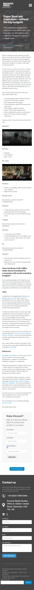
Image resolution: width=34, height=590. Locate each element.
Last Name (10, 438)
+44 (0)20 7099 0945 (17, 496)
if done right (13, 347)
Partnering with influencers (10, 355)
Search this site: (5, 579)
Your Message (6, 542)
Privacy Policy (6, 576)
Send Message (9, 556)
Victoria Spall (9, 45)
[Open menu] (30, 5)
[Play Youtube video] (17, 137)
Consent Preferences (9, 578)
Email (3, 534)
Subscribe (11, 457)
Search (28, 582)
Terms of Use (24, 576)
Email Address (11, 446)
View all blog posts (17, 469)
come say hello (6, 403)
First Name (10, 429)
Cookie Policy (15, 576)
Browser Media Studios (17, 501)
